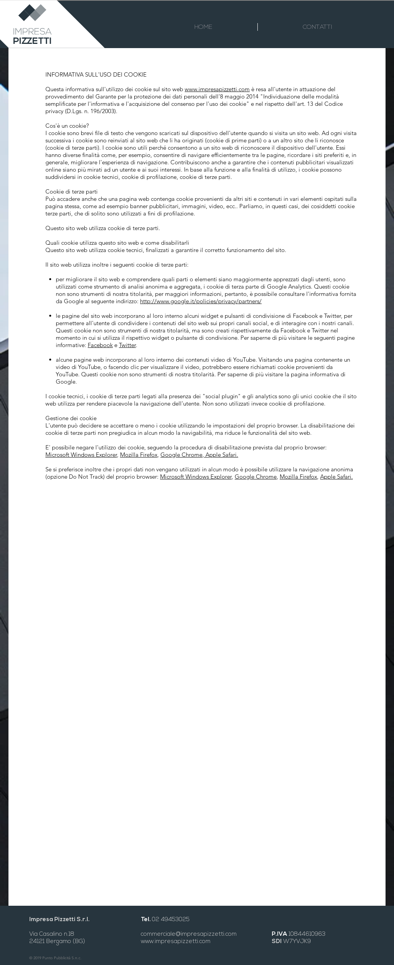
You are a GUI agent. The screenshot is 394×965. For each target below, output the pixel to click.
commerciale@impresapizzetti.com (189, 934)
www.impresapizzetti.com (217, 89)
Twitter (127, 345)
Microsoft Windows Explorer (81, 454)
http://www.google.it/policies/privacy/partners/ (201, 301)
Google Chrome (181, 454)
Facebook (100, 345)
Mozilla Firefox (138, 454)
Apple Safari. (221, 454)
